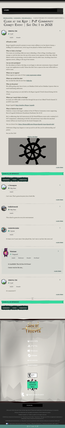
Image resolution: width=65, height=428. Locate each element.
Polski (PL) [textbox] (29, 405)
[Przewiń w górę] (30, 426)
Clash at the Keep (32, 137)
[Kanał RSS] (2, 18)
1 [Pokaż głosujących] (58, 251)
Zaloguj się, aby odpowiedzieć (11, 174)
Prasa (29, 423)
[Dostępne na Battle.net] (32, 365)
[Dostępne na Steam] (32, 356)
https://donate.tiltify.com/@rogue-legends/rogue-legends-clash (36, 124)
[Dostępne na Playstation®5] (32, 346)
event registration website (33, 75)
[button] (30, 10)
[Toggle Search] (5, 13)
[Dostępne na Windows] (32, 351)
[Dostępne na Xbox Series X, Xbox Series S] (32, 341)
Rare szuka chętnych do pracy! (32, 385)
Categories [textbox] (6, 10)
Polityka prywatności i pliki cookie (50, 423)
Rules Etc (29, 81)
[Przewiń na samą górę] (28, 426)
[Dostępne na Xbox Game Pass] (32, 360)
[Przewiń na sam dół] (37, 426)
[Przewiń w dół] (35, 426)
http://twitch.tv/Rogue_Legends (25, 105)
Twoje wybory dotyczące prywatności (17, 423)
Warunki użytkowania (36, 423)
